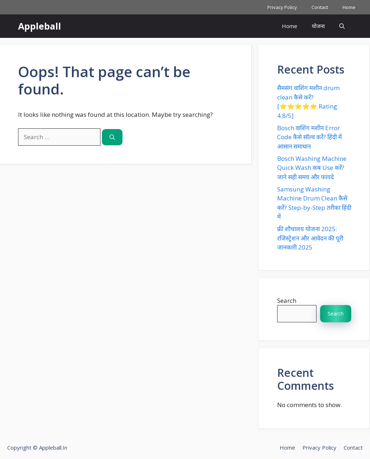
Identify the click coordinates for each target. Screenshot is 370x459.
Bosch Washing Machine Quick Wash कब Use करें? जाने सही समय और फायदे (312, 167)
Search (286, 300)
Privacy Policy (282, 7)
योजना (318, 26)
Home (349, 7)
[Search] (112, 137)
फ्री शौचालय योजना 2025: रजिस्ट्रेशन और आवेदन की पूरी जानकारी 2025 (310, 238)
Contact (319, 7)
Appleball (39, 26)
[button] (342, 26)
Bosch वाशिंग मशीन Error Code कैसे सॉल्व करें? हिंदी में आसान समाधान (309, 137)
